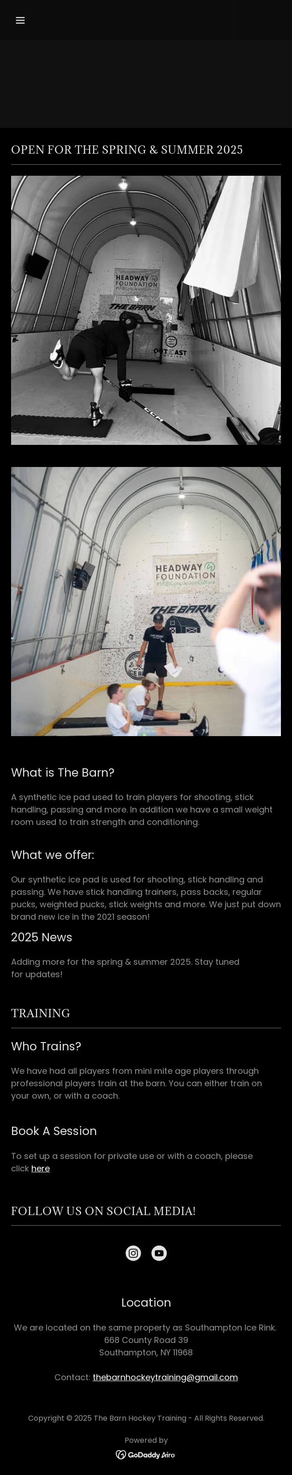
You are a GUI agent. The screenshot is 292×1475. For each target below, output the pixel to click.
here (40, 1168)
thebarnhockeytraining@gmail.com (165, 1377)
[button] (42, 20)
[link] (133, 1255)
